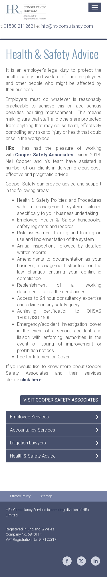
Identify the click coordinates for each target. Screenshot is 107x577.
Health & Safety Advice (33, 456)
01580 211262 (19, 26)
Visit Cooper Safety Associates (60, 400)
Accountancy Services (32, 430)
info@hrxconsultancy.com (67, 26)
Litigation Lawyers (28, 443)
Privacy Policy (20, 496)
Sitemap (46, 496)
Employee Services (29, 417)
